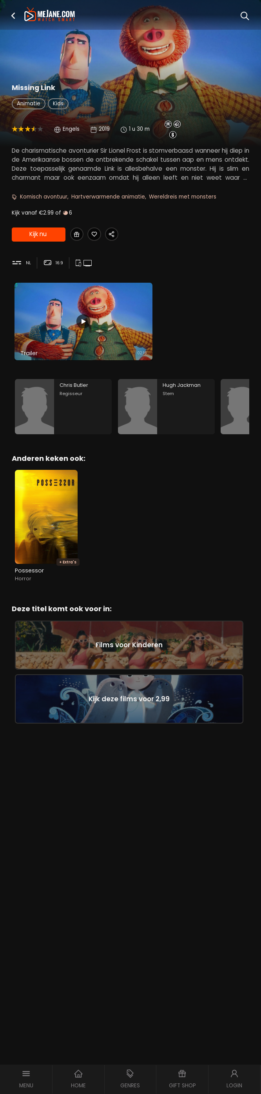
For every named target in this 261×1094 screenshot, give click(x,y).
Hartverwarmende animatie (108, 196)
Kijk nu (37, 235)
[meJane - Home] (49, 15)
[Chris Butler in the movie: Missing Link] (63, 409)
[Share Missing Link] (116, 234)
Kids (58, 103)
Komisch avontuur (43, 196)
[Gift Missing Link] (77, 234)
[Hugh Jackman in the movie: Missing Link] (166, 409)
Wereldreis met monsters (182, 196)
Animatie (28, 103)
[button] (13, 16)
